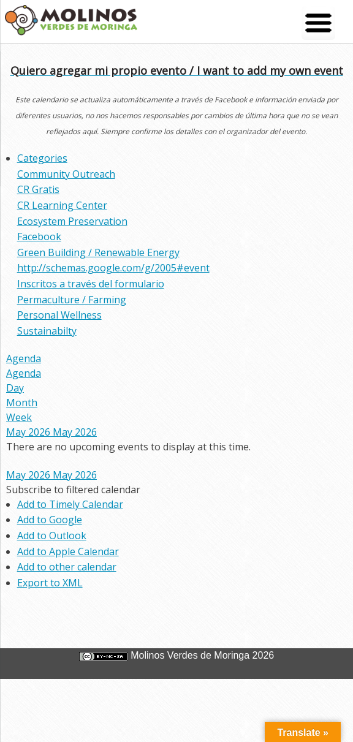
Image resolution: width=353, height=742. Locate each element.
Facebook (39, 236)
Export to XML (50, 582)
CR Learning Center (62, 205)
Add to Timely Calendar (70, 504)
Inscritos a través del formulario (90, 283)
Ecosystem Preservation (72, 221)
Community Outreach (66, 174)
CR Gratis (38, 189)
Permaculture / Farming (71, 299)
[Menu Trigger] (318, 23)
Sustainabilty (47, 331)
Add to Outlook (51, 535)
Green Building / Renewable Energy (98, 252)
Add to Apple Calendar (68, 551)
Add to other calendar (66, 567)
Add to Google (49, 519)
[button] (73, 489)
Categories (42, 158)
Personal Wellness (59, 315)
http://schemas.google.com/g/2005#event (113, 267)
